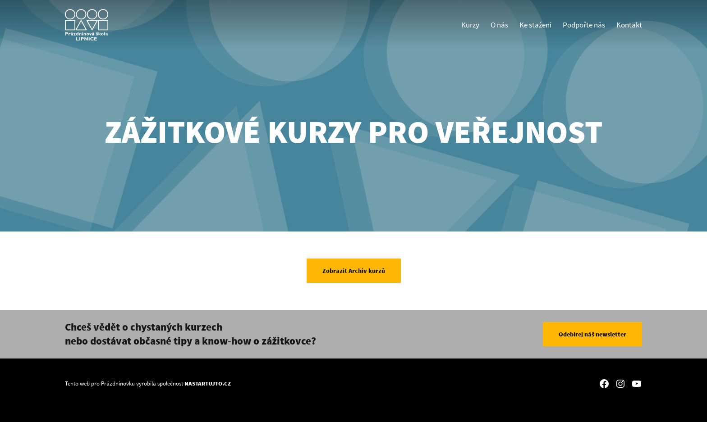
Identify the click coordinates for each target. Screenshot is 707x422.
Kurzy (470, 25)
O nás (499, 25)
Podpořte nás (584, 25)
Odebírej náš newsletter (592, 334)
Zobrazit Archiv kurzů (353, 271)
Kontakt (629, 25)
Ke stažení (535, 25)
